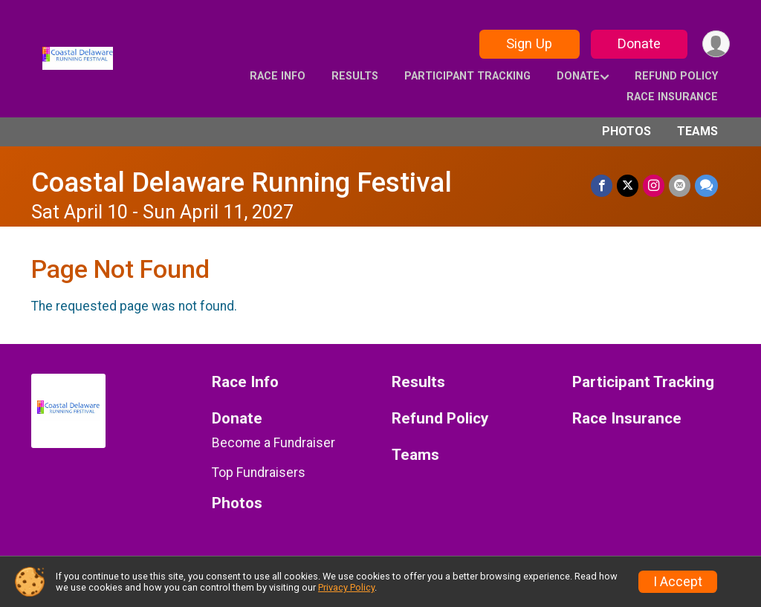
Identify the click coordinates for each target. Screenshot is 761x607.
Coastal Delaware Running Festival (241, 182)
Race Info (277, 76)
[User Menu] (716, 44)
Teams (697, 131)
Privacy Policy (346, 587)
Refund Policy (676, 76)
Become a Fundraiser (273, 442)
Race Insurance (672, 97)
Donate (639, 43)
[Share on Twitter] (627, 185)
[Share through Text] (706, 185)
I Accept (677, 581)
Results (354, 76)
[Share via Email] (679, 185)
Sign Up (529, 43)
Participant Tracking (467, 76)
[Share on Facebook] (601, 185)
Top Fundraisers (258, 472)
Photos (626, 131)
